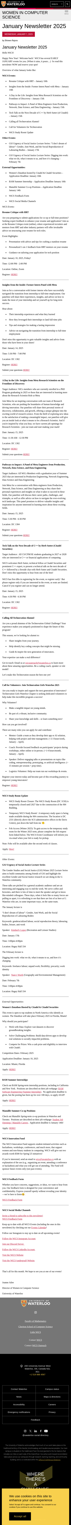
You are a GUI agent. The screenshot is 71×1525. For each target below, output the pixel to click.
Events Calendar (38, 1227)
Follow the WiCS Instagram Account (19, 1238)
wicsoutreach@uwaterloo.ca (38, 663)
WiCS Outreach (39, 1345)
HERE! (14, 274)
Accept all (20, 1516)
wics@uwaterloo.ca (45, 1159)
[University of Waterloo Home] (13, 4)
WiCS (39, 1340)
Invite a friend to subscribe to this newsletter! (22, 1215)
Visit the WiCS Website (12, 1255)
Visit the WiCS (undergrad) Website (18, 1260)
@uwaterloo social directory (35, 1435)
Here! (11, 849)
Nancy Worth (17, 975)
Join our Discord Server (13, 1244)
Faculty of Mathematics (35, 1321)
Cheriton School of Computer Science (35, 1326)
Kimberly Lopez (18, 930)
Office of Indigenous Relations (49, 1460)
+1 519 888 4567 (37, 1374)
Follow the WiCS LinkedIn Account (18, 1249)
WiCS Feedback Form (12, 1200)
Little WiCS (35, 1332)
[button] (57, 4)
